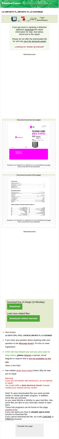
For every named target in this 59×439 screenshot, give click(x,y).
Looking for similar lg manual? (29, 47)
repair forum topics (24, 370)
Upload (27, 355)
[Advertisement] (29, 85)
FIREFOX (9, 419)
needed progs (11, 409)
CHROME (46, 416)
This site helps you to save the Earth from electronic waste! (37, 3)
